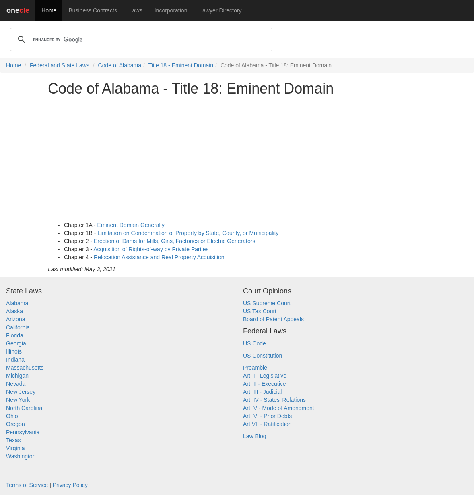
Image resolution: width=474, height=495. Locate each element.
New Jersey (20, 392)
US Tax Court (259, 311)
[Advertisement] (237, 158)
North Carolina (24, 408)
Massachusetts (24, 367)
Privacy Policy (70, 485)
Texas (13, 440)
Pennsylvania (22, 432)
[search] (140, 39)
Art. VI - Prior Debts (267, 416)
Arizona (15, 319)
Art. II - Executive (264, 384)
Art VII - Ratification (267, 424)
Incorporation (171, 10)
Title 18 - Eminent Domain (180, 65)
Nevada (15, 384)
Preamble (255, 367)
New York (18, 400)
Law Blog (254, 436)
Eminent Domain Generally (131, 225)
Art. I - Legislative (264, 375)
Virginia (15, 448)
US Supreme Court (267, 303)
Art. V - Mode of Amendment (278, 408)
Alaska (14, 311)
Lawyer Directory (220, 10)
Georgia (16, 343)
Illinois (14, 351)
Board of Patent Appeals (273, 319)
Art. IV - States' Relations (274, 400)
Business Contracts (92, 10)
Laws (135, 10)
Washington (20, 456)
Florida (14, 335)
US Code (254, 343)
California (18, 327)
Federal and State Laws (59, 65)
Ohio (12, 416)
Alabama (17, 303)
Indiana (15, 359)
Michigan (17, 375)
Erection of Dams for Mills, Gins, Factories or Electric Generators (174, 241)
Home (48, 10)
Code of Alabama (119, 65)
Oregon (15, 424)
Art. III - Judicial (262, 392)
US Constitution (262, 355)
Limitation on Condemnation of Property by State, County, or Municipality (187, 233)
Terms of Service (27, 485)
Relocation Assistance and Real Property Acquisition (159, 257)
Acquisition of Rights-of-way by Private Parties (150, 249)
